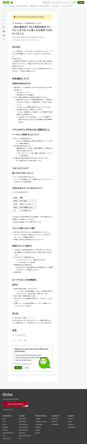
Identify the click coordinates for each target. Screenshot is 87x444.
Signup (81, 2)
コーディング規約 (30, 37)
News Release (72, 427)
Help (4, 435)
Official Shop (55, 424)
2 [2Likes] (3, 16)
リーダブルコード (20, 335)
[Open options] (3, 39)
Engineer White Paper (25, 435)
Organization (55, 6)
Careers (70, 421)
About (4, 419)
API (20, 438)
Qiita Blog (70, 424)
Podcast (37, 433)
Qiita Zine (54, 421)
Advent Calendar (22, 6)
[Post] (3, 27)
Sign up (18, 368)
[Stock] (3, 20)
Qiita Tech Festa (23, 430)
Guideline (5, 427)
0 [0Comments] (25, 340)
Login (74, 2)
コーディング (40, 37)
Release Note (22, 419)
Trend (5, 6)
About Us (70, 419)
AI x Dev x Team (67, 6)
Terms (4, 421)
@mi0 (17, 23)
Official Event (33, 6)
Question (11, 6)
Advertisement (7, 438)
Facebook (38, 427)
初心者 (22, 37)
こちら (24, 107)
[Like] (3, 13)
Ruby (14, 37)
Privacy (5, 424)
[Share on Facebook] (3, 31)
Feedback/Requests (8, 433)
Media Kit (5, 430)
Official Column (44, 6)
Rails (18, 37)
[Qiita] (6, 2)
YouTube (37, 430)
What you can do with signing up (23, 363)
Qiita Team (55, 419)
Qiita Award (22, 433)
